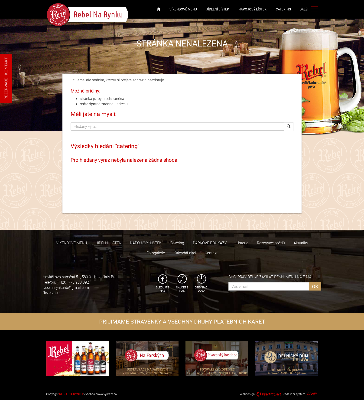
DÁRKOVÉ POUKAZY (210, 242)
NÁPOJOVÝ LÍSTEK (252, 9)
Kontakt (211, 252)
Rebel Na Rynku (87, 14)
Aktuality (301, 242)
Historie (242, 242)
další (314, 9)
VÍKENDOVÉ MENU (183, 9)
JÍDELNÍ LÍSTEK (217, 9)
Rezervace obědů (271, 242)
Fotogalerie (155, 252)
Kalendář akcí (185, 252)
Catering (283, 9)
